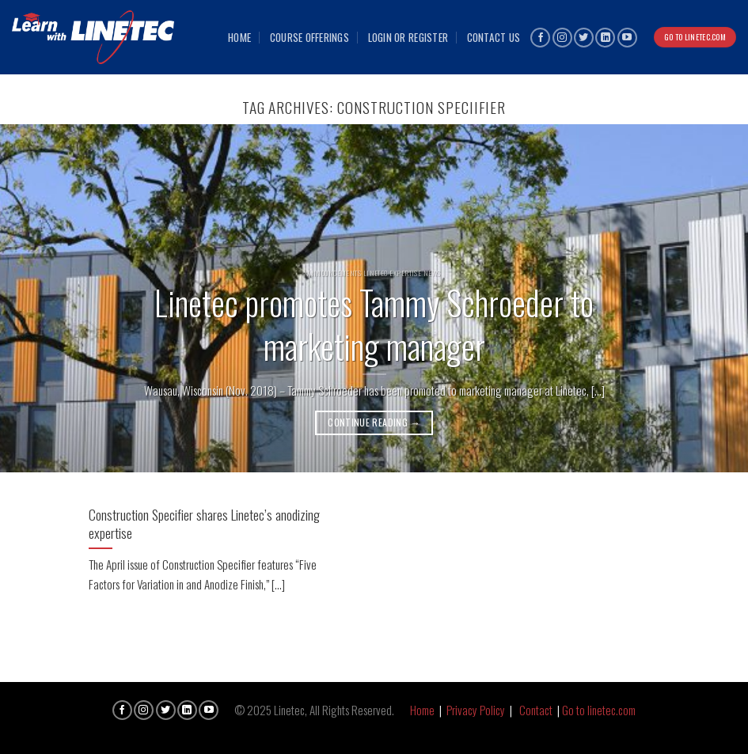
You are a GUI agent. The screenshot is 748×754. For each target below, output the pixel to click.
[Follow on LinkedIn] (605, 37)
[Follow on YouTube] (627, 37)
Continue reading (374, 422)
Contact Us (494, 37)
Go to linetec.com (599, 709)
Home (239, 37)
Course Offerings (309, 37)
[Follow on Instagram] (562, 37)
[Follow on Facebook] (540, 37)
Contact (535, 709)
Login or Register (408, 37)
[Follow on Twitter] (584, 37)
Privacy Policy (475, 709)
